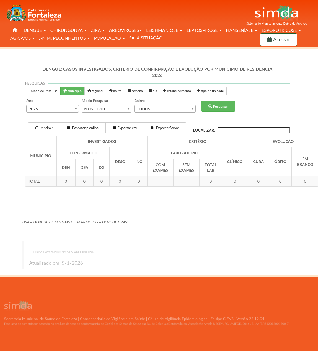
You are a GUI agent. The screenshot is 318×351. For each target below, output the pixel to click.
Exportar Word (165, 128)
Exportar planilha (83, 128)
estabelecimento (177, 91)
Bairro (139, 100)
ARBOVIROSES (125, 30)
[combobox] (52, 109)
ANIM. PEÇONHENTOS (64, 37)
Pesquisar (218, 106)
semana (135, 91)
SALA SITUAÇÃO (146, 37)
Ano (29, 100)
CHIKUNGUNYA (68, 30)
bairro (115, 91)
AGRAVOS (22, 37)
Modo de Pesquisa (44, 91)
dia (153, 91)
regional (95, 91)
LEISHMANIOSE (164, 30)
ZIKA (98, 30)
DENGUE (35, 30)
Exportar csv (125, 128)
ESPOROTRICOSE (281, 30)
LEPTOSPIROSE (204, 30)
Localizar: (241, 130)
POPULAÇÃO (109, 37)
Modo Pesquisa (95, 100)
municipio (72, 91)
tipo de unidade (210, 91)
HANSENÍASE (241, 30)
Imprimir (44, 128)
